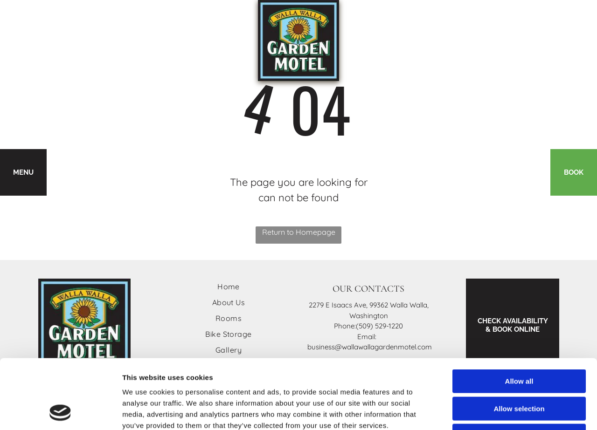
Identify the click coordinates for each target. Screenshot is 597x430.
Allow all (519, 316)
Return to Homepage (298, 232)
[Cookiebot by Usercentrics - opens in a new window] (60, 412)
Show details (489, 412)
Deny (519, 371)
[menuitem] (228, 286)
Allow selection (518, 344)
